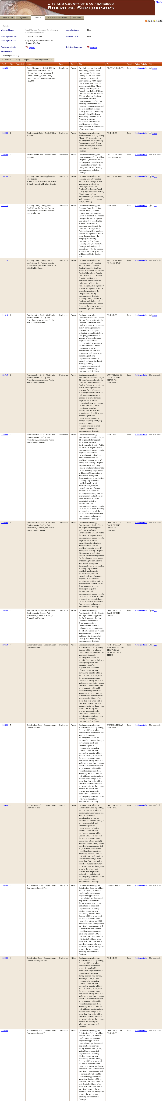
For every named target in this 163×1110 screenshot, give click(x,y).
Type (61, 64)
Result (129, 64)
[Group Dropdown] (17, 60)
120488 (4, 133)
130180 (4, 176)
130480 (4, 885)
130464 (4, 610)
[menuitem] (6, 60)
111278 (4, 205)
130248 (4, 434)
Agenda (32, 47)
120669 (4, 645)
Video (154, 68)
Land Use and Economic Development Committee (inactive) (41, 31)
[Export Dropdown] (27, 60)
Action (109, 64)
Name (29, 64)
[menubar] (27, 60)
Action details (141, 68)
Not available (154, 154)
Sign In (159, 2)
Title (80, 64)
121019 (4, 315)
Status (73, 64)
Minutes (93, 47)
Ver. (12, 64)
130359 (4, 68)
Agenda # (20, 64)
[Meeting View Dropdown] (43, 60)
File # (3, 64)
